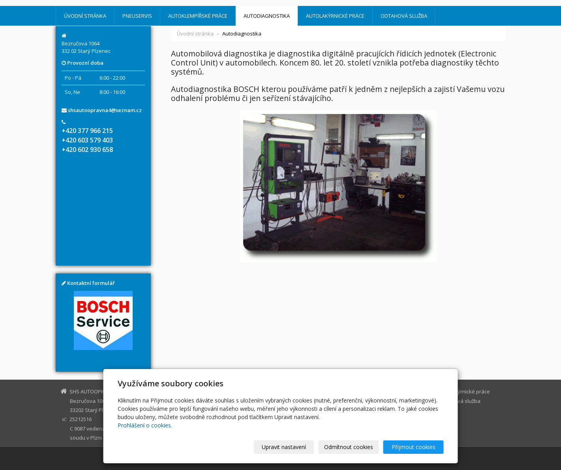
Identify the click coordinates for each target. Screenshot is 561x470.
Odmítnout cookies (348, 447)
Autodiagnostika (267, 15)
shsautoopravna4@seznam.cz (105, 110)
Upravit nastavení (284, 447)
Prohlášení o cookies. (145, 425)
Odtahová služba (404, 15)
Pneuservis (137, 15)
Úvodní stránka (85, 15)
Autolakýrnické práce (335, 15)
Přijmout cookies (413, 447)
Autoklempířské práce (197, 15)
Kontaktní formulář (91, 282)
